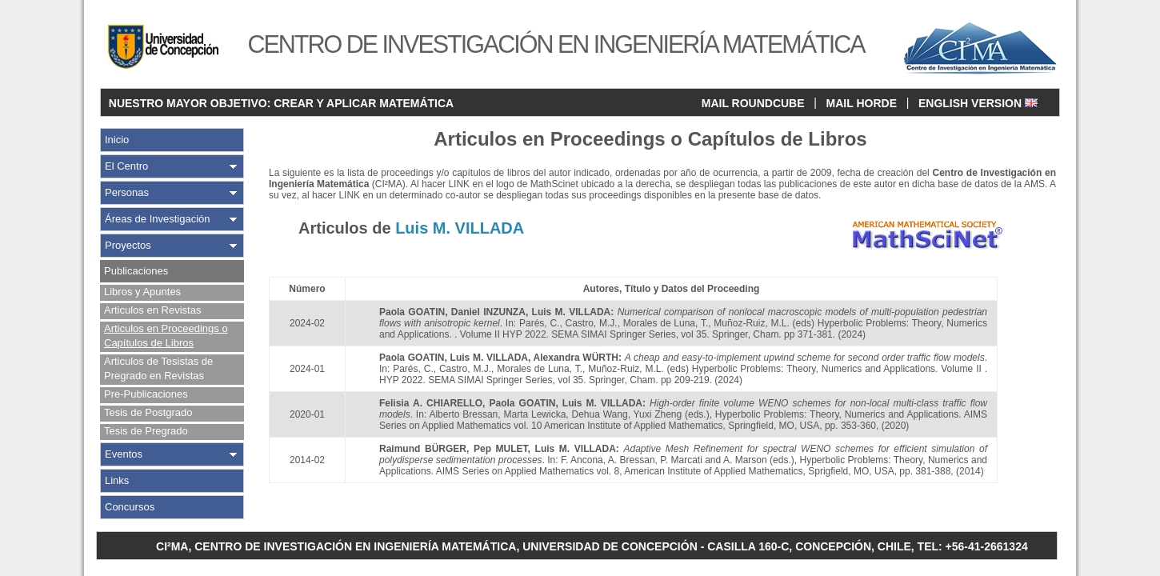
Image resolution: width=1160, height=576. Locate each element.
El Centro (126, 166)
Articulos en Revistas (152, 310)
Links (117, 480)
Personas (127, 192)
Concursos (129, 507)
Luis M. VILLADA (571, 312)
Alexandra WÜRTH (576, 357)
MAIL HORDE (861, 103)
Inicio (117, 140)
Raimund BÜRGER (422, 448)
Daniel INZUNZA (488, 312)
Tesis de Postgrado (148, 412)
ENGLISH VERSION (978, 103)
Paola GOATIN (412, 312)
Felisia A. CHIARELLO (430, 403)
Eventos (123, 454)
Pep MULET (501, 448)
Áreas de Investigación (157, 219)
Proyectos (128, 245)
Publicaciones (136, 271)
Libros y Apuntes (142, 292)
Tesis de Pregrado (146, 431)
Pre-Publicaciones (146, 394)
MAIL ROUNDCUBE (753, 103)
